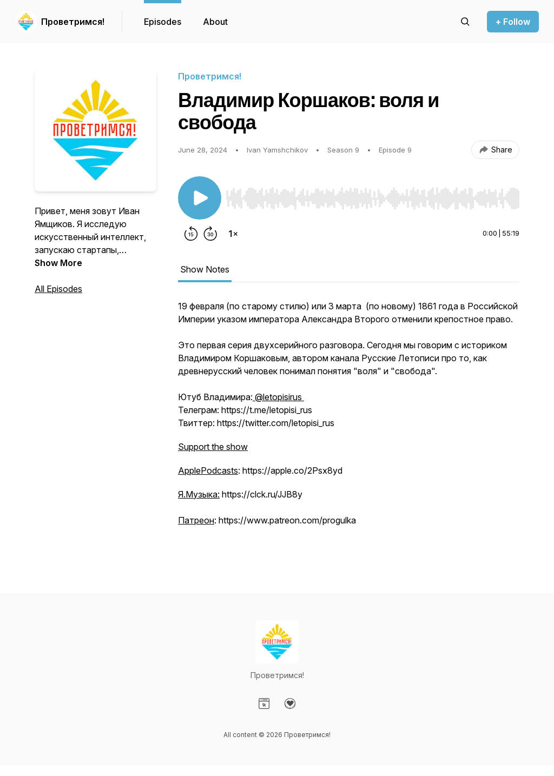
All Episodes (58, 288)
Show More (58, 262)
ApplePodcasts (208, 470)
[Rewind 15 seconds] (191, 233)
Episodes (162, 21)
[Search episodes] (465, 21)
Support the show (213, 446)
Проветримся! (72, 21)
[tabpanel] (348, 425)
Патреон (196, 520)
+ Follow (513, 21)
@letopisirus (278, 397)
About (215, 21)
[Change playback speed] (233, 233)
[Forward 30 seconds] (210, 233)
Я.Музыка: (199, 494)
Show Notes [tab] (204, 269)
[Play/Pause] (199, 198)
